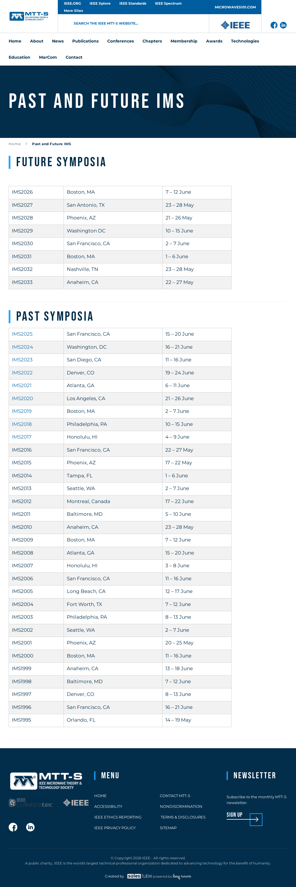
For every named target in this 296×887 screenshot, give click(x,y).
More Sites (73, 10)
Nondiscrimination (181, 806)
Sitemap (168, 827)
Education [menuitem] (19, 57)
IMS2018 (22, 424)
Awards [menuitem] (214, 41)
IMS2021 (22, 385)
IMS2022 (22, 373)
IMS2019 (22, 411)
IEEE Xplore (100, 3)
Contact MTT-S (175, 795)
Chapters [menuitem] (152, 41)
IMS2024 (22, 347)
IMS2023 (22, 360)
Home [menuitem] (15, 41)
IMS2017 (22, 437)
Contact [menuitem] (74, 57)
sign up (235, 815)
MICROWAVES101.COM (235, 7)
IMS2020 (22, 398)
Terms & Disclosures (183, 817)
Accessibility (108, 806)
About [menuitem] (36, 41)
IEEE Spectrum (168, 3)
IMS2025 (22, 334)
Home (15, 144)
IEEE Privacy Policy (115, 827)
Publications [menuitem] (85, 41)
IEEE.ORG (72, 3)
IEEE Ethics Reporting (118, 817)
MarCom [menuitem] (48, 57)
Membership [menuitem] (184, 41)
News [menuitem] (58, 41)
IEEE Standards (132, 3)
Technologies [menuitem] (245, 41)
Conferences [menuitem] (120, 41)
